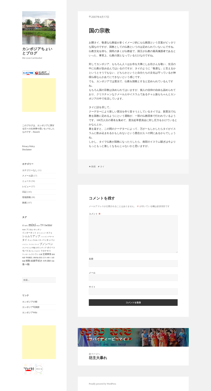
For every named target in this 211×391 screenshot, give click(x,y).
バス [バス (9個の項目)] (39, 240)
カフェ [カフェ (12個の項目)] (49, 233)
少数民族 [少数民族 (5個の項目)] (36, 257)
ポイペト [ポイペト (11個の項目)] (51, 248)
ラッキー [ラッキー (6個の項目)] (25, 254)
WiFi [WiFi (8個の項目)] (24, 230)
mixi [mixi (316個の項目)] (32, 225)
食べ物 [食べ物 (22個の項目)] (25, 264)
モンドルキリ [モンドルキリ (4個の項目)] (35, 251)
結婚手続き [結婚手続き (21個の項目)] (36, 260)
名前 (91, 258)
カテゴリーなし (29, 170)
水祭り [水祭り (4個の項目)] (48, 257)
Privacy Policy (28, 146)
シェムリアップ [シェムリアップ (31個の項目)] (31, 236)
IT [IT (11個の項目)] (23, 225)
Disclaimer (27, 149)
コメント (95, 213)
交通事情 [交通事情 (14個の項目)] (47, 254)
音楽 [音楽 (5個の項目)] (52, 261)
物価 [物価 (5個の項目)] (23, 261)
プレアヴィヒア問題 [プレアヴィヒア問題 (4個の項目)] (29, 248)
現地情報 (26, 197)
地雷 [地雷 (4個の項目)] (23, 257)
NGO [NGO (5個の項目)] (38, 225)
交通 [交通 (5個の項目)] (40, 254)
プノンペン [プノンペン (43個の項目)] (46, 243)
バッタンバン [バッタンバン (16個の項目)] (48, 240)
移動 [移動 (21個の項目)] (28, 260)
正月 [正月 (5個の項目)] (44, 257)
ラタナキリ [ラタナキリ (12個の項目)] (46, 251)
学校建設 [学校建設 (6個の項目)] (29, 258)
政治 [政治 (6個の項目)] (40, 258)
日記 (24, 192)
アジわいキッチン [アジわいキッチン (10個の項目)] (33, 229)
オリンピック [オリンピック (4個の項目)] (41, 233)
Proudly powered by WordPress (102, 384)
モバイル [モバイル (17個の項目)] (26, 250)
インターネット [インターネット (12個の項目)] (29, 233)
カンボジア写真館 (30, 307)
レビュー (26, 186)
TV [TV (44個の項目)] (42, 225)
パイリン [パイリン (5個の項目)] (25, 244)
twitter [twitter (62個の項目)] (48, 225)
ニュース (26, 181)
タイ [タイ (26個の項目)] (24, 240)
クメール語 (27, 176)
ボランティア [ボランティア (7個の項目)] (41, 248)
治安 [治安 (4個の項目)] (52, 257)
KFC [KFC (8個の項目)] (26, 226)
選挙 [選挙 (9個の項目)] (49, 261)
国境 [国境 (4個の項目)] (53, 254)
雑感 (24, 202)
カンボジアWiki (29, 312)
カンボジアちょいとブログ (37, 51)
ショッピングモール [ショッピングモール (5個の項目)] (47, 236)
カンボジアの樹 (29, 302)
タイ (102, 166)
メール (92, 272)
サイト (92, 286)
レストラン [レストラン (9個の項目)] (34, 254)
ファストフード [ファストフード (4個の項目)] (34, 244)
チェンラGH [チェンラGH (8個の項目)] (32, 240)
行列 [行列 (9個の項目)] (45, 261)
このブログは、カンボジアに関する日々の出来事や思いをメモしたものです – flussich (38, 128)
